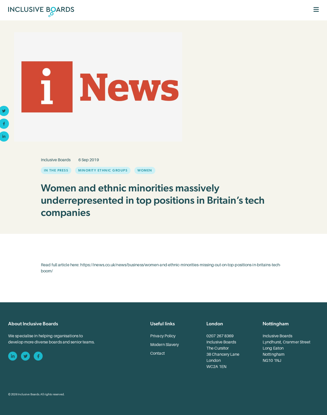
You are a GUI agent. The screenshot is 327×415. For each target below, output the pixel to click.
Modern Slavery (164, 344)
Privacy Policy (163, 336)
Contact (157, 353)
